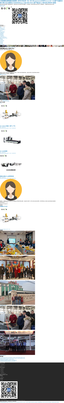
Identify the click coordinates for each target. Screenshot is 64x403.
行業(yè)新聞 (2, 40)
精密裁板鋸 (2, 33)
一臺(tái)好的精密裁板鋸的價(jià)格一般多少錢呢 (7, 361)
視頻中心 (1, 30)
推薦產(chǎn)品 (3, 206)
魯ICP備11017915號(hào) (20, 400)
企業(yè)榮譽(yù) (2, 29)
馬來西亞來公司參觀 (6, 101)
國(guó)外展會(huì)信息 (12, 47)
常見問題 (1, 43)
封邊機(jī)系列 (2, 32)
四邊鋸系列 (2, 34)
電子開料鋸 (2, 35)
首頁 (6, 47)
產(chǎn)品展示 (2, 31)
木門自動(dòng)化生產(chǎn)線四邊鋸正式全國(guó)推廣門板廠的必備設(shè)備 (12, 357)
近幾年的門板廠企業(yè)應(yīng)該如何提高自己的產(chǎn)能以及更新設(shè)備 (12, 358)
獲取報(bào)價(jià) (3, 74)
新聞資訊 (1, 375)
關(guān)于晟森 (2, 5)
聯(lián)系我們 (2, 6)
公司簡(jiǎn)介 (2, 28)
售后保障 (1, 41)
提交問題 (1, 205)
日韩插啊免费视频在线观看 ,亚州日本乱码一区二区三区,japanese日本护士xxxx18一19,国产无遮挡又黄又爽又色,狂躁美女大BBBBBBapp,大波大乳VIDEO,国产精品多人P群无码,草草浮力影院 (29, 402)
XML (24, 400)
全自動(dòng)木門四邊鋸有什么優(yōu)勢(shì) (7, 359)
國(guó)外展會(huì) (6, 100)
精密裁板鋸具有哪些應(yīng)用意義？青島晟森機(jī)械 (8, 360)
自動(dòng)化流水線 (3, 37)
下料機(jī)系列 (2, 36)
